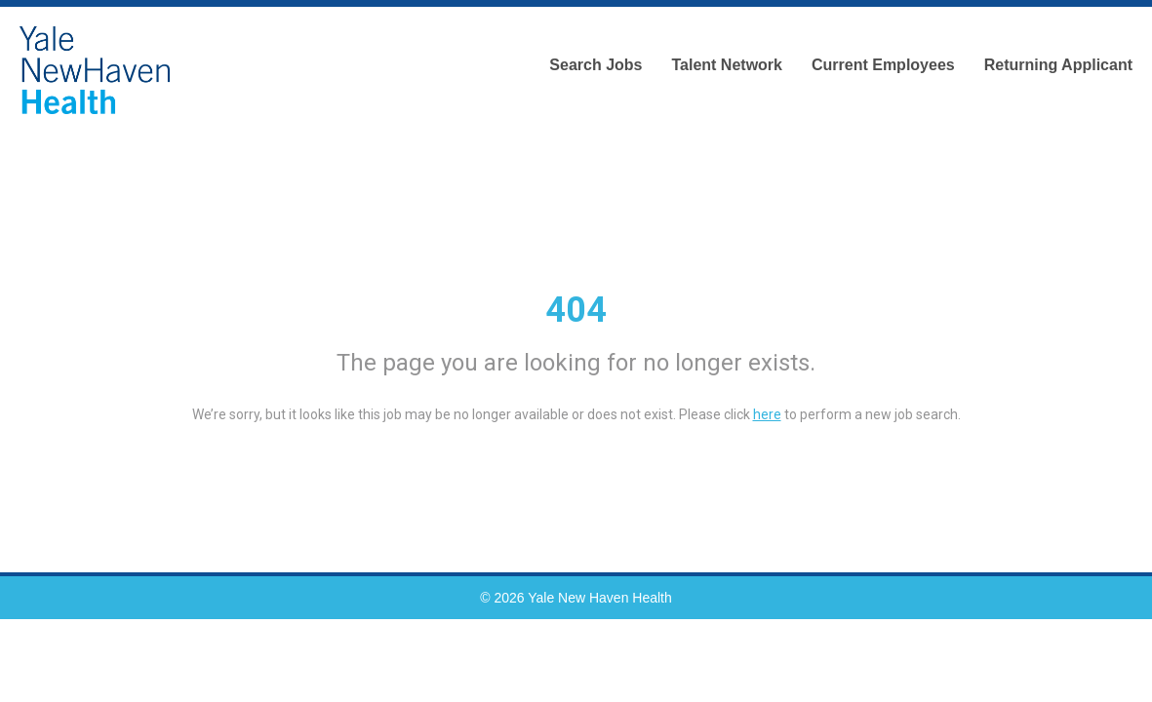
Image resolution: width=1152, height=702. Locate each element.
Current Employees (883, 65)
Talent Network (726, 65)
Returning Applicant (1058, 65)
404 (576, 310)
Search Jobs (595, 65)
